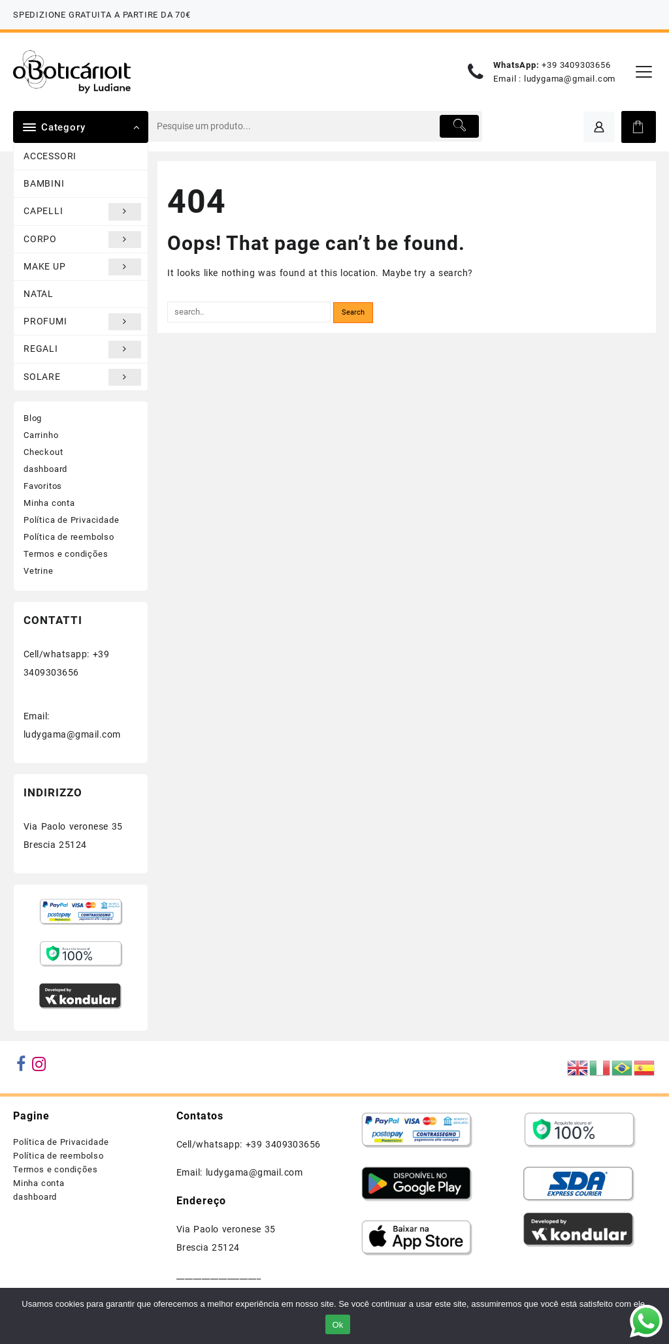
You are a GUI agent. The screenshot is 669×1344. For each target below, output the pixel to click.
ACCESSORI (50, 156)
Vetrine (39, 571)
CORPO (82, 239)
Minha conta (49, 503)
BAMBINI (44, 183)
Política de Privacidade (71, 520)
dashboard (45, 469)
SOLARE (82, 377)
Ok (337, 1325)
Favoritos (43, 486)
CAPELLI (82, 211)
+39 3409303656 (576, 65)
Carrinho (41, 435)
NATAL (39, 294)
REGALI (82, 349)
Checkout (43, 452)
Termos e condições (66, 554)
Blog (33, 418)
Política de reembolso (69, 537)
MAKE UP (82, 266)
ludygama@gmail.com (569, 79)
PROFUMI (82, 321)
